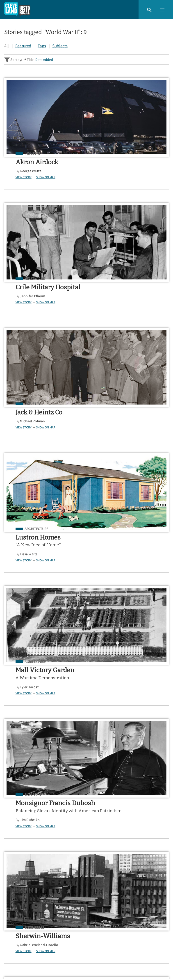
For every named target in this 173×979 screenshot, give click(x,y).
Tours (10, 896)
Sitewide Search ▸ (18, 835)
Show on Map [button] (47, 177)
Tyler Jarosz (31, 444)
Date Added (44, 59)
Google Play (150, 856)
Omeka (28, 964)
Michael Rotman (34, 303)
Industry (34, 153)
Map (8, 904)
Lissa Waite (112, 311)
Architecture (120, 286)
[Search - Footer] (86, 817)
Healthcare (118, 153)
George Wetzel (33, 171)
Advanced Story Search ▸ (23, 828)
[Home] (17, 9)
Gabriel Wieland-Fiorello (41, 582)
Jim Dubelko (113, 457)
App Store (113, 856)
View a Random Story (26, 934)
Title (30, 59)
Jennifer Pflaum (116, 178)
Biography (117, 419)
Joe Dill (109, 596)
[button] (149, 9)
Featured (23, 45)
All (6, 45)
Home (10, 881)
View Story (25, 177)
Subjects (60, 45)
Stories (11, 888)
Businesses (36, 565)
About (10, 911)
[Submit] (162, 817)
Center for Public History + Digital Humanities (49, 957)
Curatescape (46, 964)
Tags (42, 45)
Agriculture (37, 419)
